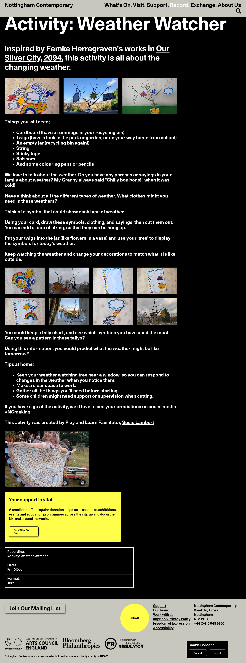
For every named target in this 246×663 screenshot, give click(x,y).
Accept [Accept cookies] (198, 653)
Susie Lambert (138, 422)
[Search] (236, 11)
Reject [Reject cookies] (217, 653)
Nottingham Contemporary (39, 5)
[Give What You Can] (24, 531)
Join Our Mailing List (35, 608)
